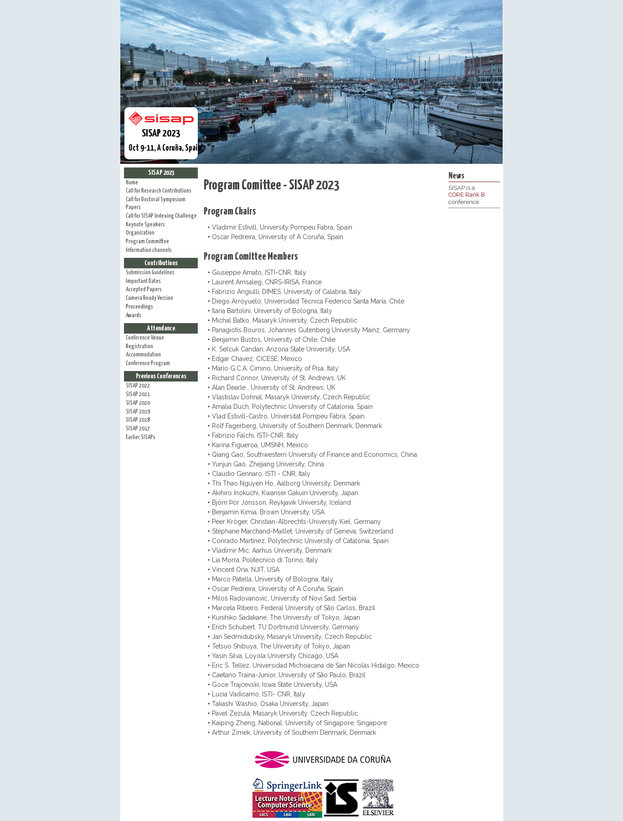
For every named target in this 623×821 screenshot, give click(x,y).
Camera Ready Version (149, 298)
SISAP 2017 (138, 429)
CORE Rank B (466, 194)
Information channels (149, 250)
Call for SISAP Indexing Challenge (161, 216)
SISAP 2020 (138, 403)
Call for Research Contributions (158, 191)
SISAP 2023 (161, 172)
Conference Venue (145, 338)
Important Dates (143, 281)
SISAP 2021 (138, 394)
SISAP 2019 (138, 412)
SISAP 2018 (138, 420)
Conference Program (148, 363)
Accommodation (143, 355)
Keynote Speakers (145, 225)
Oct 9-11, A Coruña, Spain (163, 131)
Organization (140, 233)
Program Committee (147, 242)
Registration (139, 347)
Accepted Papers (144, 290)
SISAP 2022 (138, 386)
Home (132, 183)
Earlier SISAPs (140, 437)
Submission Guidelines (150, 273)
